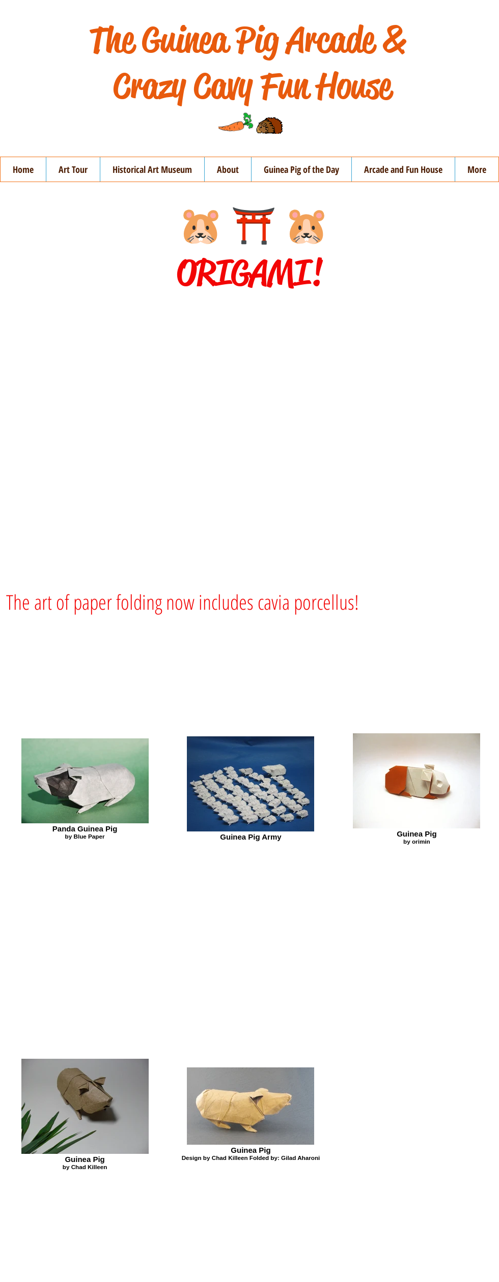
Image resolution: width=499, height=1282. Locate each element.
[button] (227, 169)
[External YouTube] (249, 437)
